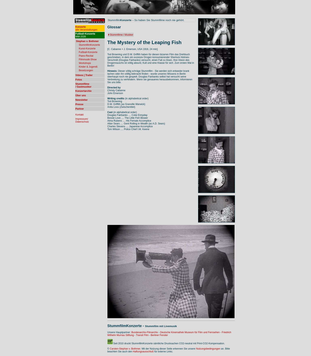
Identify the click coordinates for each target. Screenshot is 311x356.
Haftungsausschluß (143, 351)
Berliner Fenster (159, 335)
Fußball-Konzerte (88, 52)
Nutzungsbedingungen (208, 348)
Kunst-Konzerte (87, 48)
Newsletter (81, 100)
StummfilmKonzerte (89, 44)
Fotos (78, 79)
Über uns (80, 95)
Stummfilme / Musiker (121, 34)
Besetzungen (86, 70)
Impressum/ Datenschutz (82, 120)
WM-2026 (85, 35)
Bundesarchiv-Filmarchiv (144, 332)
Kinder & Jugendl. (88, 66)
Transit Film (142, 335)
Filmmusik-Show (88, 59)
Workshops (85, 63)
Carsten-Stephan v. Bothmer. (125, 348)
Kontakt (79, 114)
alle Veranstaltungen (86, 28)
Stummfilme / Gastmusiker (83, 85)
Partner (79, 108)
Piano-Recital (86, 55)
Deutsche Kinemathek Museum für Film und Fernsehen (190, 332)
